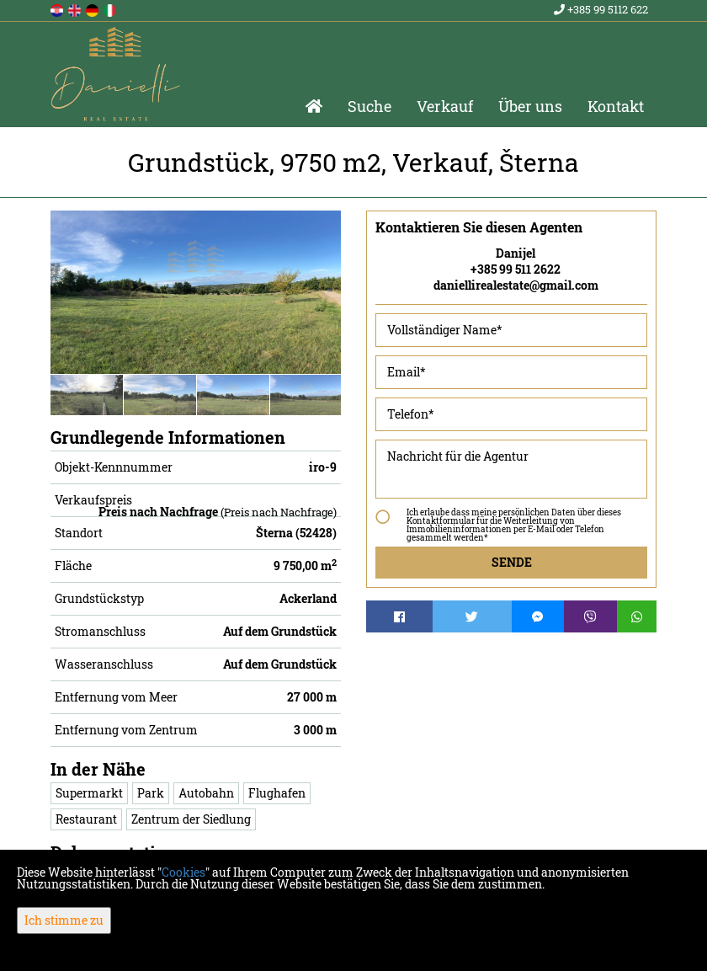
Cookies (183, 872)
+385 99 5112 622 (601, 9)
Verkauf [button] (445, 106)
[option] (87, 394)
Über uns (530, 106)
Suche (369, 106)
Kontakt (615, 106)
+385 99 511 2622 (515, 269)
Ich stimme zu (64, 920)
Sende (512, 562)
